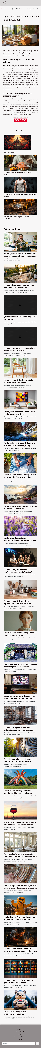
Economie (20, 1029)
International (20, 1032)
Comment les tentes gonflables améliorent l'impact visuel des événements (17, 793)
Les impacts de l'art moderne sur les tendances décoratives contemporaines (19, 414)
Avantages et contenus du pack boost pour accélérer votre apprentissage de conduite (20, 256)
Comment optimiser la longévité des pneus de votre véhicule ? (19, 349)
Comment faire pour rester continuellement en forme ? (20, 195)
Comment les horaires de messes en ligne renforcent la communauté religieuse (19, 698)
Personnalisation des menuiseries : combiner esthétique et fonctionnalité (20, 855)
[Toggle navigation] (4, 2)
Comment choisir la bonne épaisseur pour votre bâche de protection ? (20, 476)
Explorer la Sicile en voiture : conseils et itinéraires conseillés (20, 507)
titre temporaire (9, 152)
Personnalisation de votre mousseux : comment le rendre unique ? (20, 286)
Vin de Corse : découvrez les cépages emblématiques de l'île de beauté (20, 823)
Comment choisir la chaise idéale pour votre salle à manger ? (18, 381)
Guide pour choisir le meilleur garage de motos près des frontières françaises (20, 666)
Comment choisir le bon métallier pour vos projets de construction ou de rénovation (20, 951)
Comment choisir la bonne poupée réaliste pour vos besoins (19, 634)
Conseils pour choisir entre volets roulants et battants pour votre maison (18, 761)
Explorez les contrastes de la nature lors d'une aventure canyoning (19, 444)
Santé (19, 1034)
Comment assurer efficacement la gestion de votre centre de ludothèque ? (18, 982)
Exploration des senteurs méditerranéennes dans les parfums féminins (20, 540)
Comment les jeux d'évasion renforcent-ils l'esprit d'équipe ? (18, 570)
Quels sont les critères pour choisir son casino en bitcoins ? (19, 217)
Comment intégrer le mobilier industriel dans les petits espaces (18, 728)
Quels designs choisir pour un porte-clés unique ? (20, 318)
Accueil (3, 9)
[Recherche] (18, 1043)
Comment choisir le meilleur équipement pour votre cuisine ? (18, 602)
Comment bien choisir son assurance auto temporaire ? (18, 173)
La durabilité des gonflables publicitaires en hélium (16, 1013)
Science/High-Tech (19, 1037)
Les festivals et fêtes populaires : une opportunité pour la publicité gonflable (20, 919)
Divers (8, 9)
